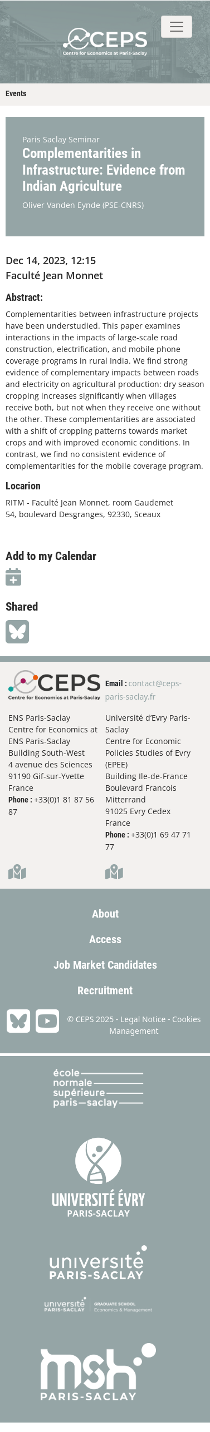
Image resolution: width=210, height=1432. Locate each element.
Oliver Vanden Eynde (61, 205)
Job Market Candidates (105, 965)
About (105, 913)
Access (105, 939)
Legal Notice (142, 1019)
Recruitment (105, 990)
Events (16, 93)
